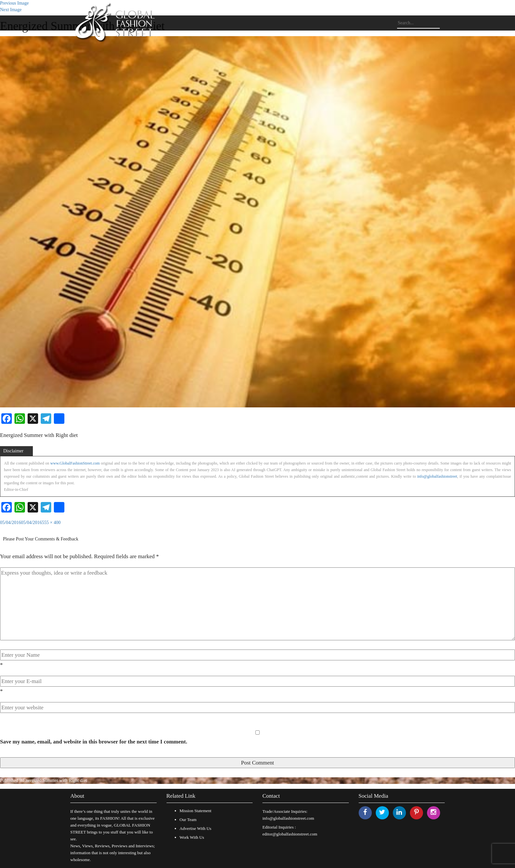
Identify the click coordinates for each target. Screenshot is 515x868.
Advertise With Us (196, 828)
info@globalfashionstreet (437, 476)
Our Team (188, 819)
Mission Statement (196, 810)
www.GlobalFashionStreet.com (75, 463)
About (77, 796)
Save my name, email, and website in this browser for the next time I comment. (93, 742)
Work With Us (192, 837)
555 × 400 (51, 522)
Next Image (11, 9)
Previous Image (14, 3)
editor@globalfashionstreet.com (289, 834)
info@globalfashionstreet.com (288, 818)
